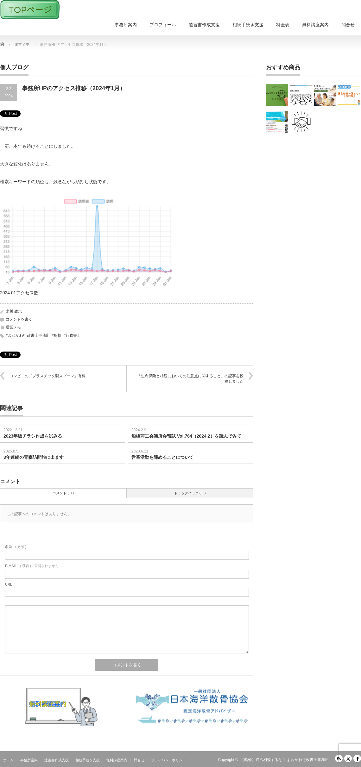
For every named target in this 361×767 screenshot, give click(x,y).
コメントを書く (19, 319)
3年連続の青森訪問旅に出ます (33, 457)
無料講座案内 (315, 24)
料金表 (282, 24)
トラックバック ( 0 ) (190, 493)
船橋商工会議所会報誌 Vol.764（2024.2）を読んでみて (186, 436)
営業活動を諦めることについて (162, 457)
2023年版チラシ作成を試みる (32, 436)
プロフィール (162, 24)
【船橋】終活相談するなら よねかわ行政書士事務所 (284, 760)
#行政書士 (72, 335)
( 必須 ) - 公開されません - (33, 566)
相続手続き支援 (247, 24)
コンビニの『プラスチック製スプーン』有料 (48, 376)
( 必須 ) (15, 547)
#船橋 (56, 335)
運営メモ (13, 327)
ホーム (8, 760)
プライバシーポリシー (168, 760)
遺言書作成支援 (204, 24)
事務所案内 (126, 24)
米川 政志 (14, 311)
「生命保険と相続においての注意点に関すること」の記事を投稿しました (190, 379)
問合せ (348, 24)
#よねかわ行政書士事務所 (28, 335)
